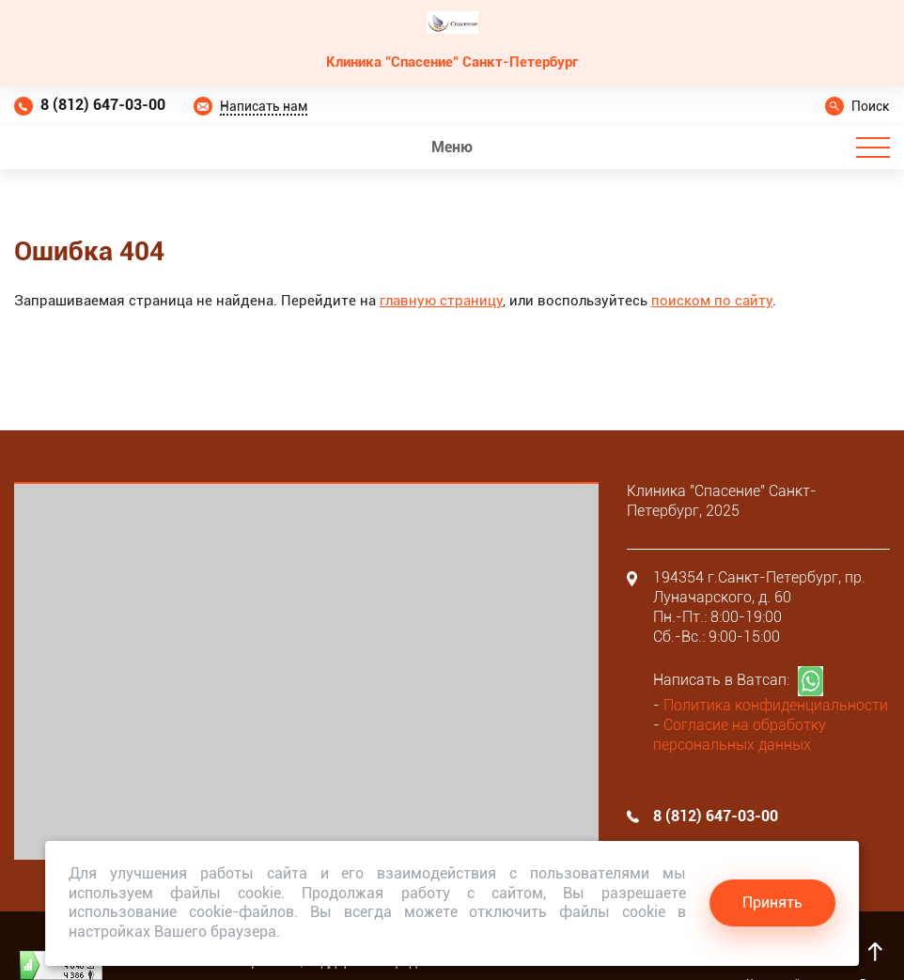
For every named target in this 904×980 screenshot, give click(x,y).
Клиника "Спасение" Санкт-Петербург (452, 62)
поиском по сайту (711, 300)
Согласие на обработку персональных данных (739, 735)
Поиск (870, 106)
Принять (772, 902)
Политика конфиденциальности (775, 705)
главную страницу (441, 300)
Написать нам (263, 106)
